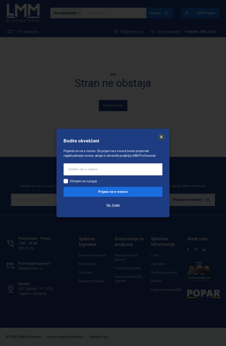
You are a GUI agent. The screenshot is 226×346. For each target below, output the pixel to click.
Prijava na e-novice (113, 192)
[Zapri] (161, 137)
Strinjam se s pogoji (83, 181)
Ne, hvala (113, 205)
